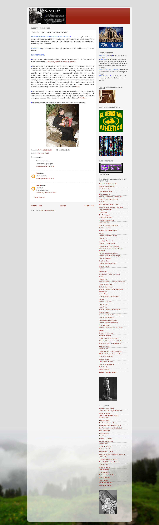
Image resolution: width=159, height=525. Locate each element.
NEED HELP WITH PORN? (108, 183)
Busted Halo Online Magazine (109, 225)
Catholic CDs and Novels (107, 243)
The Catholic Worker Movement (109, 274)
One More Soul (104, 261)
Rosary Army (103, 279)
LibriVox (101, 233)
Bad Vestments (104, 469)
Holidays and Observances (108, 320)
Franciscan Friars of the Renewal (110, 343)
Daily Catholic (103, 202)
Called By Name (104, 467)
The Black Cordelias (105, 438)
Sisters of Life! (103, 348)
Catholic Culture (104, 312)
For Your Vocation (105, 189)
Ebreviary (102, 269)
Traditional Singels (105, 335)
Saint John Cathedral (106, 362)
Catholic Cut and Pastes (107, 186)
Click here (83, 98)
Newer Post (36, 206)
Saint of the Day (104, 223)
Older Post (89, 206)
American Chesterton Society (108, 199)
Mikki (38, 173)
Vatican (101, 330)
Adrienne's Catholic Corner (108, 475)
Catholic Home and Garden (108, 236)
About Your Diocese (105, 217)
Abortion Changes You (106, 220)
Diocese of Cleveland (106, 333)
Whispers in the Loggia (106, 408)
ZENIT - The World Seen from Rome (111, 354)
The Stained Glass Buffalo (107, 423)
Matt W (38, 185)
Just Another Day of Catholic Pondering (112, 454)
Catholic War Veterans (106, 317)
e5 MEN (101, 299)
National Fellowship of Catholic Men (110, 196)
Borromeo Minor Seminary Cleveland (111, 207)
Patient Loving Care (105, 449)
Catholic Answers (104, 359)
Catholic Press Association (107, 263)
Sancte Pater (103, 443)
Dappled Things (104, 346)
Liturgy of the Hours (105, 284)
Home (63, 206)
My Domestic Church (106, 451)
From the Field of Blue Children (109, 462)
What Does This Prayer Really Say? (110, 411)
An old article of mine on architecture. (111, 341)
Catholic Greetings (105, 258)
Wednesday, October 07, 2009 (46, 193)
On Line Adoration (105, 228)
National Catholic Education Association (112, 282)
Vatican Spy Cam (104, 369)
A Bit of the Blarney (105, 485)
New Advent (103, 271)
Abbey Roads (103, 480)
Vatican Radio (103, 294)
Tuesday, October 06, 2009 (45, 166)
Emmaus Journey (105, 194)
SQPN (101, 276)
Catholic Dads (103, 464)
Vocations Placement (106, 241)
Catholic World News (106, 356)
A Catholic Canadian (105, 483)
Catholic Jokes (104, 266)
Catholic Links (103, 304)
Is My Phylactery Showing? (108, 459)
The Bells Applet (104, 215)
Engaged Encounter (105, 210)
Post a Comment (39, 197)
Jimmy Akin (103, 457)
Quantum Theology (105, 446)
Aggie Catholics (104, 472)
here (77, 86)
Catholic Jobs (103, 367)
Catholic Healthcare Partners (108, 322)
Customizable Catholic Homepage (110, 315)
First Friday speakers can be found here (60, 62)
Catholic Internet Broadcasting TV (110, 256)
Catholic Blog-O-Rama (106, 364)
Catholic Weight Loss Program (109, 296)
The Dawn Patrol (104, 430)
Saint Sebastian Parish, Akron (109, 204)
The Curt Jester (104, 433)
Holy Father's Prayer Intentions (109, 246)
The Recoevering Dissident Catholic (110, 428)
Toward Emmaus (104, 420)
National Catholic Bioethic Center (110, 309)
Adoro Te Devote (104, 477)
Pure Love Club (104, 325)
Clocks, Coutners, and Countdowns (110, 351)
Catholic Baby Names (106, 287)
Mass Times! (103, 307)
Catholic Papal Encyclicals (107, 372)
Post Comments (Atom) (47, 210)
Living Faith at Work (105, 191)
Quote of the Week (42, 153)
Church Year (103, 212)
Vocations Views (104, 413)
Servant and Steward (106, 441)
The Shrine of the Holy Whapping (110, 425)
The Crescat (103, 436)
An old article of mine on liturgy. (109, 338)
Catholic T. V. (103, 238)
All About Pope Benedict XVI (108, 253)
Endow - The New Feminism (108, 230)
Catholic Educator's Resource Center (111, 328)
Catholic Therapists (105, 302)
